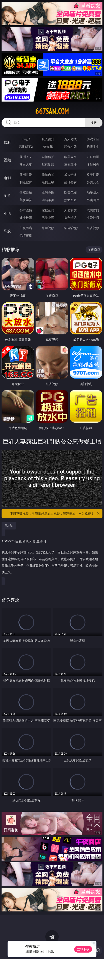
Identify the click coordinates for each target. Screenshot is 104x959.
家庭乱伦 (48, 210)
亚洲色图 (48, 192)
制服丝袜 (26, 182)
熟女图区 (70, 200)
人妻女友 (70, 210)
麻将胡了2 (26, 146)
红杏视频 (93, 228)
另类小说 (48, 218)
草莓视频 (48, 228)
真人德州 (48, 139)
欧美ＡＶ (70, 157)
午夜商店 (26, 228)
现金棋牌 (70, 146)
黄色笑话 (70, 218)
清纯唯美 (48, 200)
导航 (7, 231)
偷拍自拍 (48, 174)
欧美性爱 (93, 174)
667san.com (52, 111)
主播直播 (70, 164)
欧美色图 (70, 192)
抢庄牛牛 (93, 146)
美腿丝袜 (26, 200)
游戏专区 (93, 139)
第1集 (9, 525)
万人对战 (70, 139)
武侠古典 (93, 210)
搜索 (93, 122)
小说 (7, 213)
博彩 (7, 142)
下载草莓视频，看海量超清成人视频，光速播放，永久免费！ (55, 513)
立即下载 (83, 949)
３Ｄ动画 (93, 157)
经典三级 (48, 182)
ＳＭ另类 (93, 164)
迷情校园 (26, 218)
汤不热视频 (70, 228)
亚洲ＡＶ (26, 157)
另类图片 (93, 200)
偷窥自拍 (26, 192)
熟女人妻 (26, 164)
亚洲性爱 (26, 174)
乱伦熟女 (70, 182)
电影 (7, 177)
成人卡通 (70, 174)
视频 (7, 160)
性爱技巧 (93, 218)
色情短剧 (26, 235)
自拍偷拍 (48, 157)
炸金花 (48, 146)
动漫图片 (93, 192)
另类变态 (93, 182)
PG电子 (25, 139)
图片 (7, 195)
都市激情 (26, 210)
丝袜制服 (48, 164)
